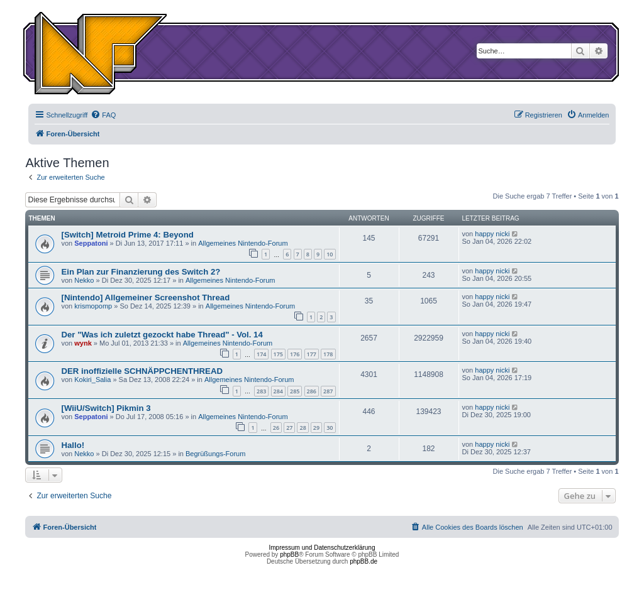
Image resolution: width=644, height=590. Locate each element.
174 (261, 354)
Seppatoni (91, 243)
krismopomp (93, 306)
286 (311, 391)
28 (302, 427)
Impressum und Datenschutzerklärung (322, 547)
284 (278, 391)
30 (329, 427)
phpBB (289, 554)
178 (328, 354)
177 (311, 354)
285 (294, 391)
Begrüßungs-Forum (215, 453)
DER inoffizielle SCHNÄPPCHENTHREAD (141, 371)
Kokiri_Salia (92, 379)
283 (261, 391)
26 (276, 427)
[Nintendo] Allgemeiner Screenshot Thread (145, 297)
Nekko (84, 280)
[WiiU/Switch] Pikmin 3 (105, 408)
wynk (83, 343)
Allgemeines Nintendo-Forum (242, 243)
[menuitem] (103, 115)
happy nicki (492, 234)
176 (294, 354)
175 (278, 354)
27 (289, 427)
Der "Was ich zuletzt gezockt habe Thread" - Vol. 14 (161, 334)
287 (328, 391)
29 (316, 427)
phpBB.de (363, 561)
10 (329, 254)
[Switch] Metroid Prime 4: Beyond (127, 234)
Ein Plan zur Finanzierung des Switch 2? (140, 271)
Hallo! (72, 445)
